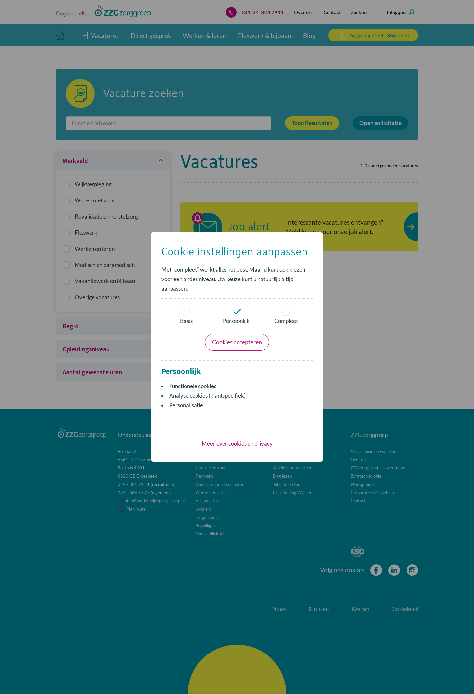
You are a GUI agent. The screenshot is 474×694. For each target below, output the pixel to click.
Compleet (286, 316)
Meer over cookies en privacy (237, 443)
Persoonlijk (236, 316)
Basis (186, 316)
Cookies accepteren (237, 342)
